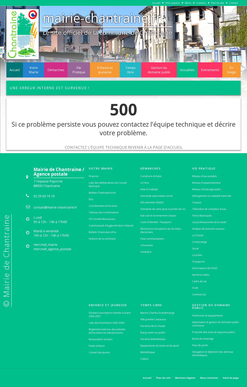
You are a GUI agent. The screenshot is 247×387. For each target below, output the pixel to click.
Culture (144, 359)
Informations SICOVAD (204, 268)
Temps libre (130, 70)
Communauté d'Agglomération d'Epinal (111, 225)
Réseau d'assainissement (206, 182)
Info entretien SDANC (152, 202)
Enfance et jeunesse (105, 70)
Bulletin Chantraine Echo (102, 192)
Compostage (199, 242)
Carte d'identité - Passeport (155, 222)
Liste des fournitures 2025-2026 (106, 322)
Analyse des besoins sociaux (208, 228)
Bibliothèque (147, 352)
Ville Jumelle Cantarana (153, 319)
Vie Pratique (78, 70)
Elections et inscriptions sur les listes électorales (160, 230)
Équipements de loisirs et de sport (159, 345)
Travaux (196, 202)
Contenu (201, 3)
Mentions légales (185, 377)
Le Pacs (144, 182)
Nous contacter (209, 377)
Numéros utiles (200, 274)
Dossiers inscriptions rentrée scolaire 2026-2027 (110, 314)
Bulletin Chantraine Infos (102, 232)
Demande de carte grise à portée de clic (163, 209)
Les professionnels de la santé (209, 222)
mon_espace (172, 3)
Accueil (156, 3)
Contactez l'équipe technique (96, 147)
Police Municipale (202, 215)
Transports (198, 261)
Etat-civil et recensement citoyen (158, 215)
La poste (197, 255)
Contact (233, 3)
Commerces (199, 294)
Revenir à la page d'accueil (155, 147)
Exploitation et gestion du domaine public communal (215, 323)
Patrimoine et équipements (207, 315)
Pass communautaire (152, 238)
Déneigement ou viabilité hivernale (211, 196)
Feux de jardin (200, 345)
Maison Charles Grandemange (157, 312)
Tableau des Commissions (104, 212)
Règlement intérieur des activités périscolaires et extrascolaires (107, 331)
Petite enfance (97, 346)
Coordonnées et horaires (103, 206)
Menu (188, 3)
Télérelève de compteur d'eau (209, 209)
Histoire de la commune (102, 238)
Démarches (55, 70)
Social (195, 248)
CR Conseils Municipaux (102, 219)
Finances (93, 176)
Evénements (210, 70)
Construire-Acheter (151, 176)
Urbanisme (146, 245)
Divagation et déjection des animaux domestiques (212, 353)
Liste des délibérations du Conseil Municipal (108, 184)
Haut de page (231, 377)
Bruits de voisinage (203, 338)
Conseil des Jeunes (99, 352)
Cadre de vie (199, 281)
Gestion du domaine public (159, 70)
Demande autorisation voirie (156, 196)
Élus (91, 199)
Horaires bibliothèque (152, 339)
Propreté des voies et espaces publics (213, 332)
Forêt (195, 288)
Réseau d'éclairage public (206, 189)
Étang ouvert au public (152, 332)
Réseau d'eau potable (204, 176)
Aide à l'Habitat (149, 189)
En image (231, 70)
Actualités (187, 70)
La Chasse (198, 235)
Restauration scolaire (101, 339)
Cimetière (145, 252)
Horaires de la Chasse (152, 326)
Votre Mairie (33, 70)
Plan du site (217, 3)
